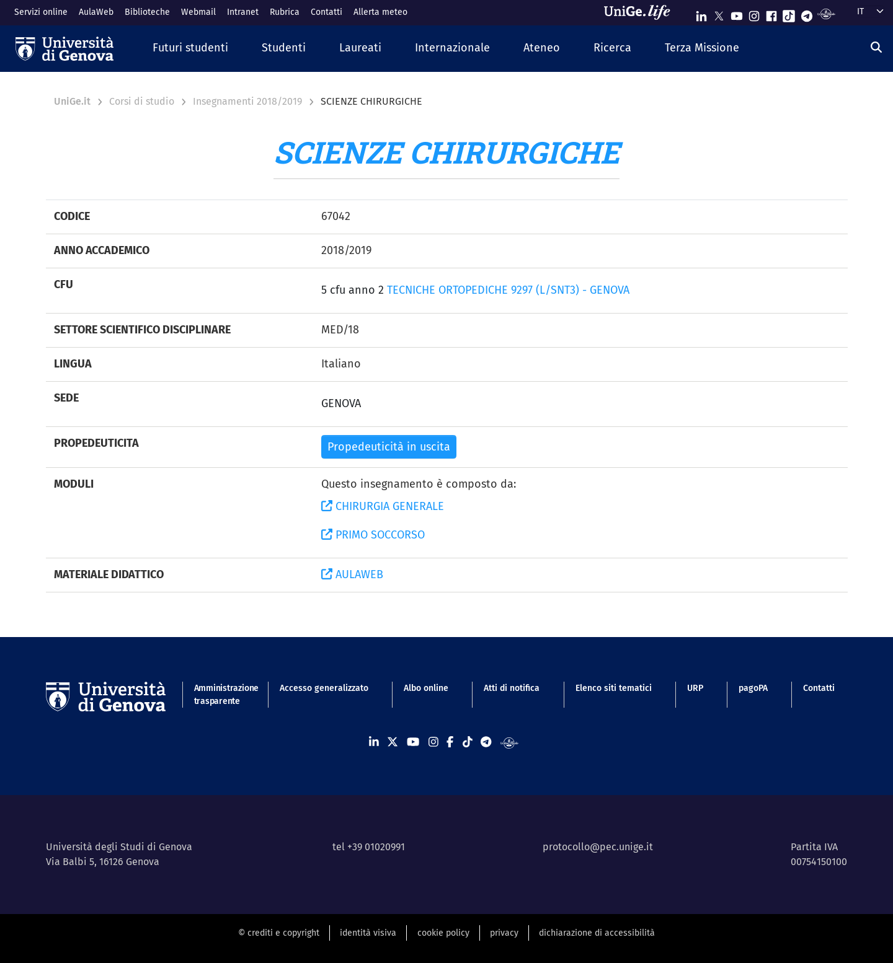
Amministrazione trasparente (219, 694)
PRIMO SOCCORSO (373, 535)
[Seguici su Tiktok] (789, 13)
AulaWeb (96, 12)
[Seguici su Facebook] (771, 13)
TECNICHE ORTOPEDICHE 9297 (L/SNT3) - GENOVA (508, 290)
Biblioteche (147, 12)
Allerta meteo (380, 12)
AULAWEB (352, 574)
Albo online (426, 688)
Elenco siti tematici (613, 688)
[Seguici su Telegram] (807, 13)
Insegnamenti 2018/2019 (247, 101)
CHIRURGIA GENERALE (382, 506)
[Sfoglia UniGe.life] (641, 12)
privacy (504, 933)
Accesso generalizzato (324, 688)
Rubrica (285, 12)
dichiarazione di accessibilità (597, 933)
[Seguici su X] (719, 13)
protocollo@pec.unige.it (598, 847)
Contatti (326, 12)
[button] (190, 48)
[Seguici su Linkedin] (701, 13)
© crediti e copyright (278, 933)
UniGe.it (72, 101)
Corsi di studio (141, 101)
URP (695, 688)
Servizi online (41, 12)
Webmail (198, 12)
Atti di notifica (512, 688)
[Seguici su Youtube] (737, 13)
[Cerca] (876, 47)
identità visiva (368, 933)
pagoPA (753, 688)
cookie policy (443, 933)
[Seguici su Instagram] (754, 13)
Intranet (243, 12)
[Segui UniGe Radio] (826, 13)
